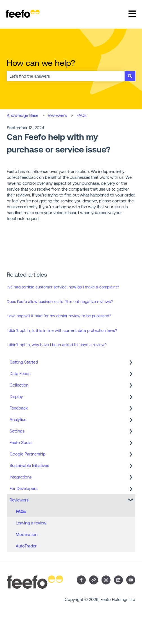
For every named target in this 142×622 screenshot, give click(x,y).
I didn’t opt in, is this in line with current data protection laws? (62, 330)
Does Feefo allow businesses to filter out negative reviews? (60, 301)
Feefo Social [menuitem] (21, 442)
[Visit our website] (93, 579)
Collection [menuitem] (19, 385)
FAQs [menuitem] (21, 511)
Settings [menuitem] (17, 431)
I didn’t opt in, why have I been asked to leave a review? (57, 345)
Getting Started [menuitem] (24, 362)
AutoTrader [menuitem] (26, 546)
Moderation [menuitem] (26, 534)
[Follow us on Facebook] (81, 579)
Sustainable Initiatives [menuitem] (29, 465)
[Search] (130, 76)
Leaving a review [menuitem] (31, 523)
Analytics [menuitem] (18, 419)
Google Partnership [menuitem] (28, 454)
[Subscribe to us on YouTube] (130, 579)
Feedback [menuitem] (19, 408)
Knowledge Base (22, 115)
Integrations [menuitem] (20, 477)
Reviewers (57, 115)
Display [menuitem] (16, 396)
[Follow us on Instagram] (106, 579)
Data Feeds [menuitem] (20, 373)
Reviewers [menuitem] (19, 500)
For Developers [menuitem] (23, 488)
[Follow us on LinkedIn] (118, 579)
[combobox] (66, 76)
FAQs (81, 115)
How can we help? (41, 63)
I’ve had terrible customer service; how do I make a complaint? (63, 287)
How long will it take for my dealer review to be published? (59, 316)
